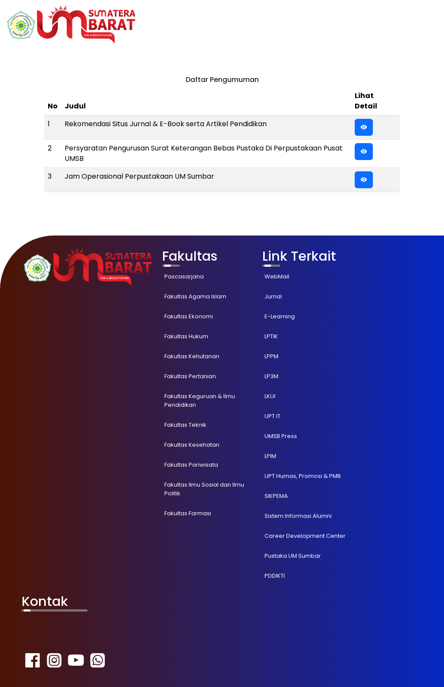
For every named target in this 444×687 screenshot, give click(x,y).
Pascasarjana (184, 276)
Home (269, 24)
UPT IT (272, 416)
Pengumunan (356, 24)
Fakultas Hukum (186, 336)
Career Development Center (305, 536)
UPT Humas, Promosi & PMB (302, 476)
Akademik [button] (304, 24)
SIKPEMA (276, 496)
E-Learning (279, 316)
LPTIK (271, 336)
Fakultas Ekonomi (188, 316)
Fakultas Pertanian (190, 376)
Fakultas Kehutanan (191, 356)
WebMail (276, 276)
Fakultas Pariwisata (191, 465)
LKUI (269, 396)
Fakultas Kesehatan (191, 445)
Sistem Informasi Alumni (298, 516)
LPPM (271, 356)
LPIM (270, 456)
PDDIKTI (274, 576)
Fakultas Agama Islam (195, 296)
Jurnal (273, 296)
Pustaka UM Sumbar (292, 556)
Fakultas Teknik (185, 425)
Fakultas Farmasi (187, 513)
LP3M (271, 376)
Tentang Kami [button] (410, 24)
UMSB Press (280, 436)
